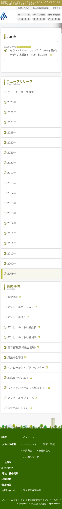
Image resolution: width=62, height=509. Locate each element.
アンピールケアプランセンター (27, 367)
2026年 (11, 102)
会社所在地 (44, 450)
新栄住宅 (14, 296)
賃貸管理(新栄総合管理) (23, 347)
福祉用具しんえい (19, 407)
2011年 (11, 243)
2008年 (11, 273)
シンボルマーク (31, 457)
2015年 (11, 213)
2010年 (11, 253)
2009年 (11, 263)
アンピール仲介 (18, 317)
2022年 (11, 142)
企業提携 (56, 8)
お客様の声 (8, 468)
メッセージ (28, 437)
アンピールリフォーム (22, 397)
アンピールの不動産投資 (23, 327)
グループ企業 (30, 444)
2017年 (11, 192)
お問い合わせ (24, 8)
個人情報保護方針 (41, 8)
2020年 (11, 162)
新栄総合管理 (16, 357)
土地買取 (6, 462)
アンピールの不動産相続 (23, 337)
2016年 (11, 203)
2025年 (11, 112)
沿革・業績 (49, 444)
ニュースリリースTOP (20, 92)
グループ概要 (9, 444)
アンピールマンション (22, 307)
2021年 (11, 152)
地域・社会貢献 (10, 473)
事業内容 (27, 450)
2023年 (11, 132)
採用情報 (6, 485)
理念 (4, 437)
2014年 (11, 223)
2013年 (11, 233)
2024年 (11, 122)
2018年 (11, 182)
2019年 (11, 172)
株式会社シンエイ (19, 377)
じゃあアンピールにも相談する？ (28, 387)
